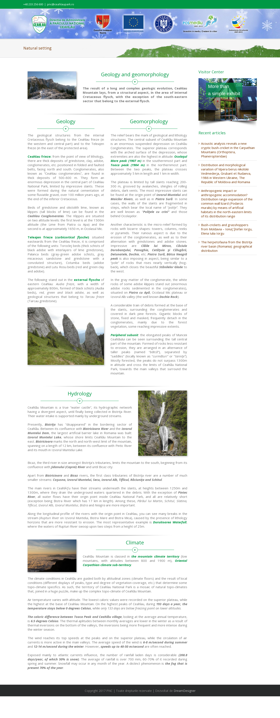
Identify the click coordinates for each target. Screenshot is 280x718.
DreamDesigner (185, 691)
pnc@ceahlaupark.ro (60, 4)
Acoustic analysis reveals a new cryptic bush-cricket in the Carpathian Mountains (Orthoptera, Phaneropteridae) (228, 149)
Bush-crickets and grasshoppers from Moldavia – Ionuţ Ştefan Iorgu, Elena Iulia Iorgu (226, 229)
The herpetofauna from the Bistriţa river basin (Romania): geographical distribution (226, 246)
